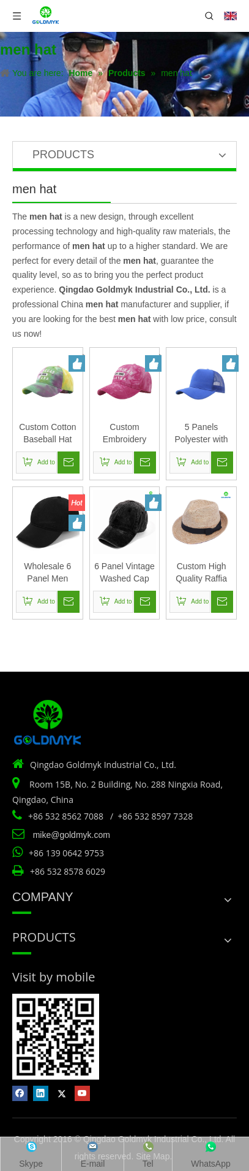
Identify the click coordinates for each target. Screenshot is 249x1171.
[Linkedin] (40, 1093)
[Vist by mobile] (55, 1037)
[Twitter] (61, 1093)
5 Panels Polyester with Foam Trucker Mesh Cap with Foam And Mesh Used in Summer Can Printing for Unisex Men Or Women (201, 433)
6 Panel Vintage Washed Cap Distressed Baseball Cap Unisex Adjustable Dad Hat (124, 573)
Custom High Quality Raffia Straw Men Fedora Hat (201, 573)
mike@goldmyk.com (71, 835)
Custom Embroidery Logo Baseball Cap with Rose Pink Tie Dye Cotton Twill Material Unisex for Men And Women (124, 433)
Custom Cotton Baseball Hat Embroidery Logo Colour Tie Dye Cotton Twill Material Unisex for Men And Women (47, 433)
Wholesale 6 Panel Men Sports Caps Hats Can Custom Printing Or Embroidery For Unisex (47, 573)
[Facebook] (20, 1093)
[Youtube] (82, 1093)
